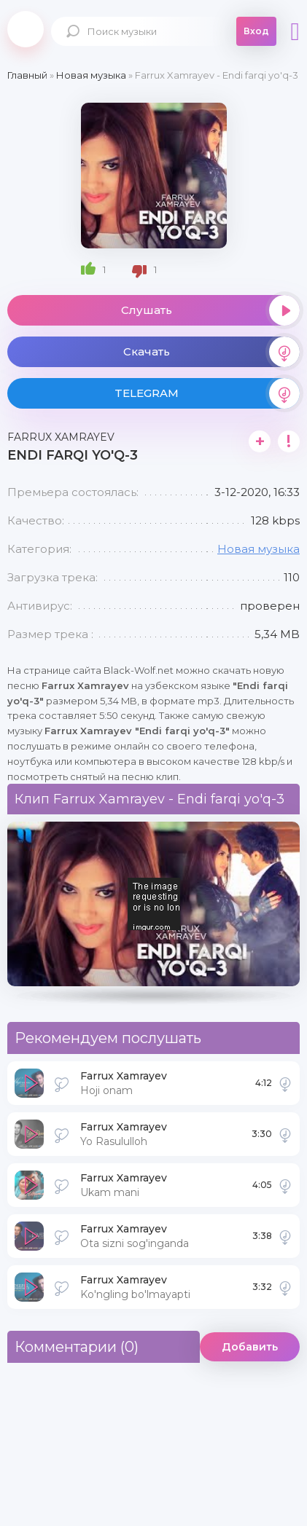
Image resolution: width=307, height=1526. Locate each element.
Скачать (211, 352)
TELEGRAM (207, 393)
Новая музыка (258, 549)
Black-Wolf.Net (25, 29)
